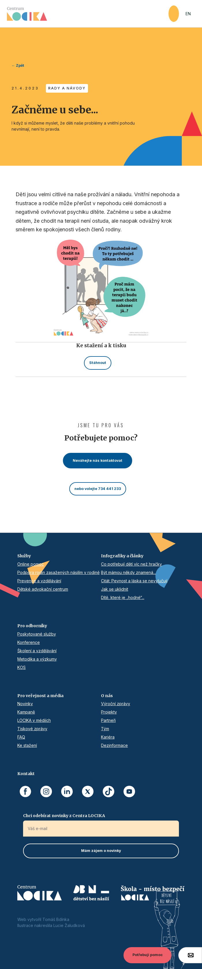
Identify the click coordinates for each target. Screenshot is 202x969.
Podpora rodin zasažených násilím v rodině (58, 572)
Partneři (108, 720)
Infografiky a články (122, 555)
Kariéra (108, 737)
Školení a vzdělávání (37, 650)
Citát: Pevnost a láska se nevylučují (134, 580)
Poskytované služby (36, 634)
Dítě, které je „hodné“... (122, 597)
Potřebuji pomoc (147, 955)
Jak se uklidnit (114, 589)
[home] (88, 14)
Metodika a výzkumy (37, 659)
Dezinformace (114, 745)
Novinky (25, 703)
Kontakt (26, 773)
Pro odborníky (32, 625)
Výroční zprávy (115, 703)
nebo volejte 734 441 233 (97, 489)
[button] (174, 13)
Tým (105, 728)
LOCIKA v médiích (34, 720)
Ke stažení (27, 745)
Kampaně (26, 711)
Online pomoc (30, 564)
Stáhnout (97, 362)
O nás (107, 695)
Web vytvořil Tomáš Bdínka (43, 919)
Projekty (109, 711)
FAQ (21, 737)
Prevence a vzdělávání (39, 580)
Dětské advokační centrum (42, 589)
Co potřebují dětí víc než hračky (131, 564)
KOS (21, 667)
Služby (24, 555)
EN (188, 13)
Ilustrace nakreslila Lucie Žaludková (51, 925)
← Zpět (18, 65)
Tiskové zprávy (32, 728)
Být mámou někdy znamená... (128, 572)
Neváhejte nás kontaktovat (97, 460)
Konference (28, 642)
